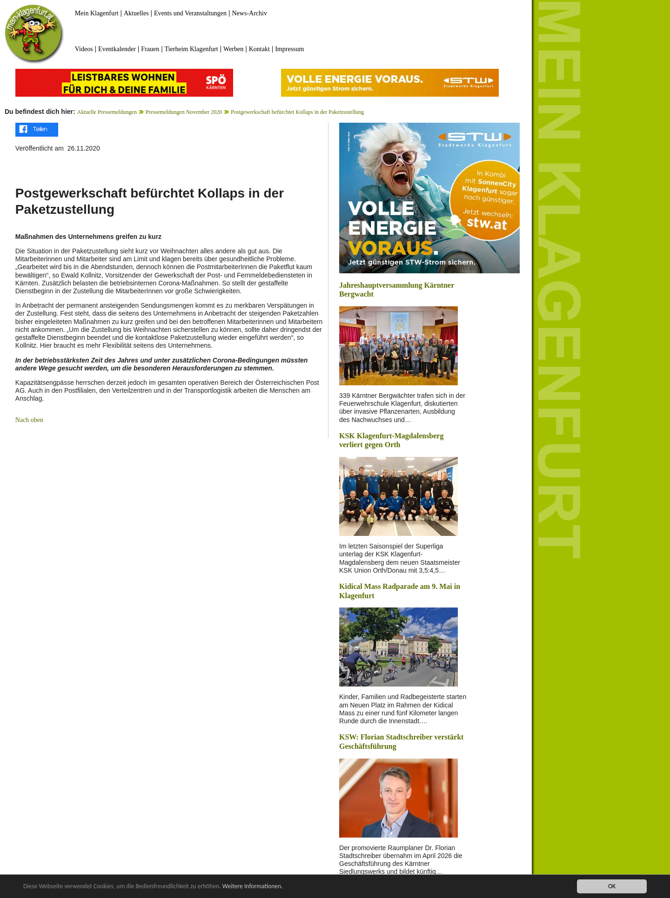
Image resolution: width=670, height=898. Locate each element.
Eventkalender (117, 49)
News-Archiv (249, 13)
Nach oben (29, 419)
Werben (233, 49)
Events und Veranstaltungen (190, 13)
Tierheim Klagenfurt (191, 49)
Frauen (150, 49)
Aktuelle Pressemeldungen (107, 112)
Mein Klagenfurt (97, 13)
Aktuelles (136, 13)
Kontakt (259, 49)
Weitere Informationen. (252, 887)
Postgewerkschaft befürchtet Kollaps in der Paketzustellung (297, 112)
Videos (84, 49)
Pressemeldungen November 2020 (184, 112)
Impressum (289, 49)
